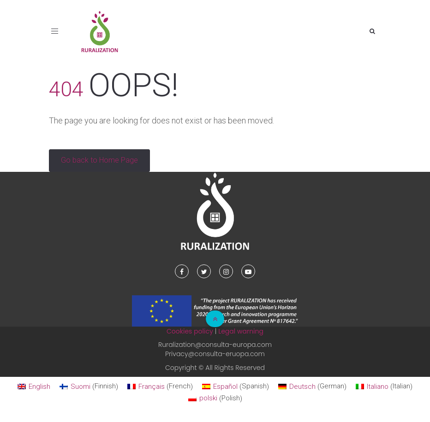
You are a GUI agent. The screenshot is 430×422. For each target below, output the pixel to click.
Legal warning (240, 331)
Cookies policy (190, 331)
